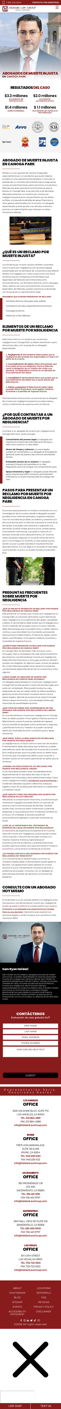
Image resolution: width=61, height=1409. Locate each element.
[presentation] (21, 1064)
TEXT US (45, 1406)
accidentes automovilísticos (42, 780)
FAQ (43, 1297)
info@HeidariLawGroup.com (30, 1125)
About (17, 1288)
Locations (44, 1288)
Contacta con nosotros (45, 2)
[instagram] (24, 1321)
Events (17, 1306)
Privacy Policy (44, 1306)
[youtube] (38, 1321)
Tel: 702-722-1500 (30, 1262)
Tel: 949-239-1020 (30, 1155)
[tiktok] (35, 1321)
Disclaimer (43, 1311)
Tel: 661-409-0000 (30, 1228)
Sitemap (17, 1302)
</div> (17, 1400)
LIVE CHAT (15, 1406)
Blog (17, 1297)
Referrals (44, 1292)
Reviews (43, 1302)
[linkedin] (28, 1321)
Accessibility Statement (17, 1313)
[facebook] (21, 1321)
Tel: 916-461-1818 (30, 1193)
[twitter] (31, 1321)
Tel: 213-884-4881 (30, 1117)
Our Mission (17, 1292)
